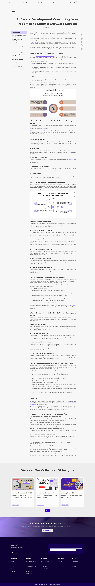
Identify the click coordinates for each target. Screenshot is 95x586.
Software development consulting (38, 130)
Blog (61, 3)
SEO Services (29, 574)
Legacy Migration (30, 569)
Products (48, 3)
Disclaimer (74, 566)
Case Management (46, 561)
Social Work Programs (46, 569)
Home (26, 3)
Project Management (46, 564)
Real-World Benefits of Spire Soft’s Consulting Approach (18, 59)
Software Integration (31, 564)
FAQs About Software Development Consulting (17, 65)
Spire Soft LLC (47, 584)
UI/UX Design (29, 571)
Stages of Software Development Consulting (17, 45)
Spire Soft (34, 42)
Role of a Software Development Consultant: (19, 49)
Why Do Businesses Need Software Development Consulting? (17, 41)
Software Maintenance (31, 566)
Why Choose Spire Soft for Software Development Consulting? (18, 54)
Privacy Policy (75, 561)
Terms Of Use (75, 564)
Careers (56, 3)
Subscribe (78, 550)
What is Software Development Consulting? (19, 36)
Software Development (32, 561)
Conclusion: (14, 62)
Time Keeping (44, 566)
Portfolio (67, 3)
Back (13, 11)
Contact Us (80, 3)
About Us (32, 3)
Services (40, 3)
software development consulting (45, 56)
